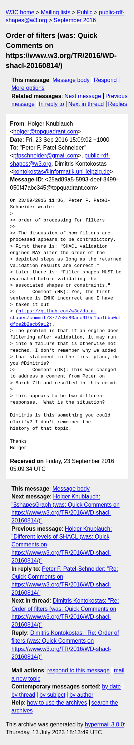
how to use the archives (57, 703)
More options (28, 88)
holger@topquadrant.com (45, 131)
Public (85, 12)
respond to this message (78, 670)
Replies (117, 104)
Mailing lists (55, 12)
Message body (71, 80)
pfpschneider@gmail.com (45, 155)
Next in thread (86, 104)
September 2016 (75, 20)
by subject (52, 695)
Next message (83, 96)
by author (81, 695)
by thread (23, 695)
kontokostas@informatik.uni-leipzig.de (61, 172)
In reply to (51, 104)
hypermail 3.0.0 (104, 724)
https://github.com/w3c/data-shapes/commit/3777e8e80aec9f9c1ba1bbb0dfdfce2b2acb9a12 (65, 317)
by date (111, 686)
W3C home (20, 12)
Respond (105, 80)
